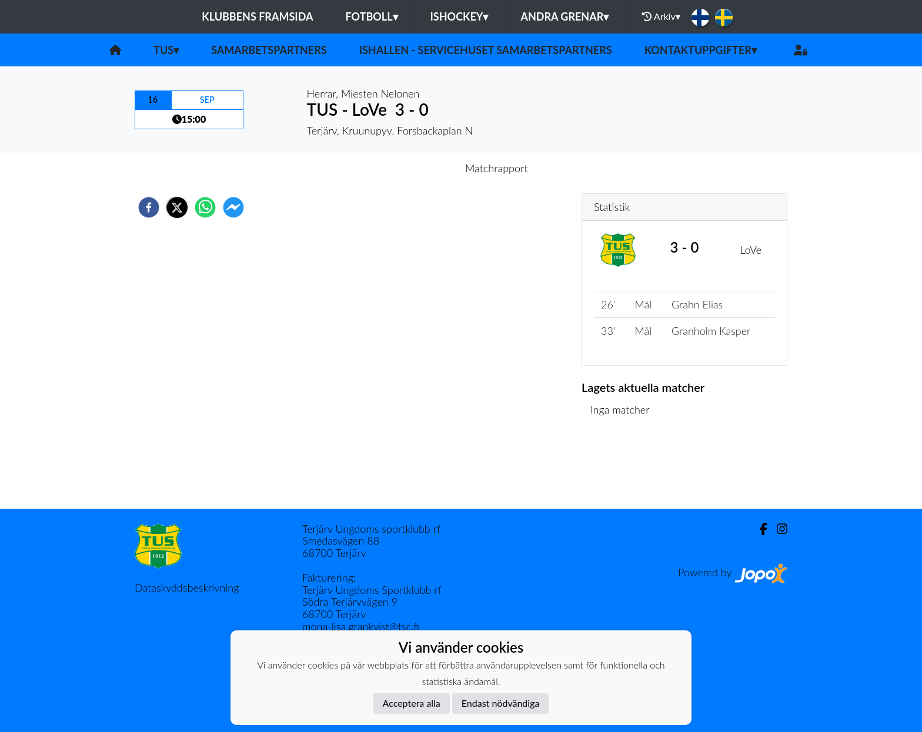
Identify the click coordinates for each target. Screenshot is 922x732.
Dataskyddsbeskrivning (187, 587)
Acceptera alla (411, 703)
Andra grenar (564, 16)
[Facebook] (758, 529)
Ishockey (459, 16)
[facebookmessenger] (233, 207)
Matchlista (619, 469)
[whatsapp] (205, 207)
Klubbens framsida (257, 16)
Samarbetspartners (268, 49)
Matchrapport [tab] (496, 168)
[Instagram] (777, 529)
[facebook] (148, 207)
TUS (166, 49)
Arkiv (661, 16)
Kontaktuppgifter (700, 49)
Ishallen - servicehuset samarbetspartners (485, 49)
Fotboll (371, 16)
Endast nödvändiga (501, 703)
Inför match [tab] (420, 168)
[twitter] (177, 207)
